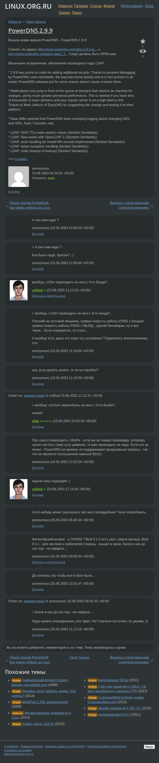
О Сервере (11, 746)
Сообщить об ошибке (18, 750)
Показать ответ (42, 296)
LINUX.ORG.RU (28, 6)
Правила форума (32, 746)
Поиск (77, 13)
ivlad (35, 421)
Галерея (81, 6)
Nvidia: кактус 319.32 (38, 724)
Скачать (21, 159)
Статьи (96, 6)
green (51, 178)
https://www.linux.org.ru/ (18, 754)
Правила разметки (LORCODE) (65, 746)
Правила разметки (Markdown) (106, 746)
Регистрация (131, 6)
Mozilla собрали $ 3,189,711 (119, 708)
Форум (109, 6)
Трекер (64, 13)
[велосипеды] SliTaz (113, 680)
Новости (65, 6)
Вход (149, 6)
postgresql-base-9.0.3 (114, 714)
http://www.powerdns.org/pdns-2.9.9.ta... (67, 49)
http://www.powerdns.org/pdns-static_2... (38, 54)
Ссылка (14, 191)
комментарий (34, 395)
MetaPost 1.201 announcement (45, 702)
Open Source (36, 22)
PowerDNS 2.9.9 (30, 30)
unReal (37, 290)
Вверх (149, 746)
